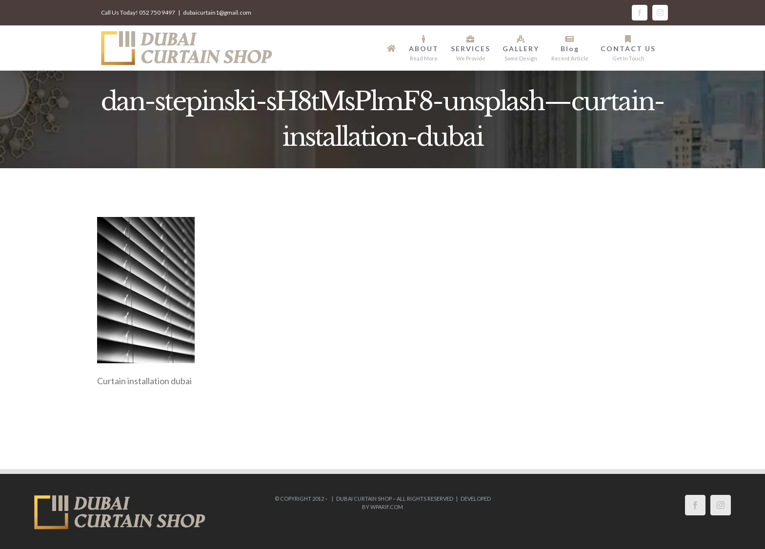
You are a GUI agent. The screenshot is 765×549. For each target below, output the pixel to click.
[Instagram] (720, 505)
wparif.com (386, 507)
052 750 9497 (157, 12)
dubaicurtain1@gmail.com (217, 12)
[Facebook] (695, 505)
